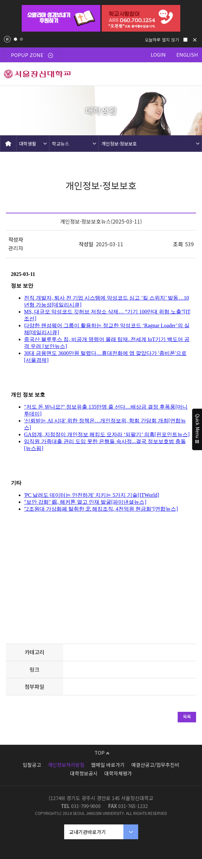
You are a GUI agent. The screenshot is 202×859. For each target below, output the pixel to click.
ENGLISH (187, 54)
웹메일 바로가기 (108, 764)
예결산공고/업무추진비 (155, 764)
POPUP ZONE (32, 54)
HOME (8, 143)
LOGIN (158, 54)
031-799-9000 (86, 805)
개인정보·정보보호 (119, 143)
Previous (9, 18)
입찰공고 (32, 764)
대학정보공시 (84, 773)
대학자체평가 (118, 773)
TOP (101, 752)
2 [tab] (21, 39)
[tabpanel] (61, 18)
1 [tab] (15, 39)
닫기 (194, 40)
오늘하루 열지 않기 (162, 40)
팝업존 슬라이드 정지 (7, 39)
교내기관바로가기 (87, 831)
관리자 (15, 248)
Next (193, 18)
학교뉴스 (60, 143)
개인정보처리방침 (66, 764)
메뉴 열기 (190, 74)
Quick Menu (197, 429)
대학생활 (27, 143)
